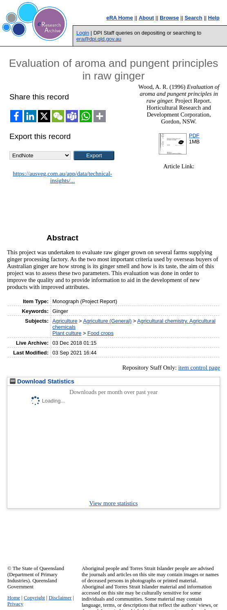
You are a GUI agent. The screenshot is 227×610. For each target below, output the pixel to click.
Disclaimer (60, 598)
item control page (199, 367)
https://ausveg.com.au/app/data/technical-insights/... (62, 177)
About (146, 18)
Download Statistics (42, 381)
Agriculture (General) (107, 321)
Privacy (15, 604)
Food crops (100, 333)
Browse (169, 18)
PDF (194, 135)
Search (193, 18)
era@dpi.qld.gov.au (98, 39)
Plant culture (66, 333)
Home (13, 598)
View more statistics (113, 503)
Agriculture (64, 321)
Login (82, 33)
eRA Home (119, 18)
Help (214, 18)
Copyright (34, 598)
